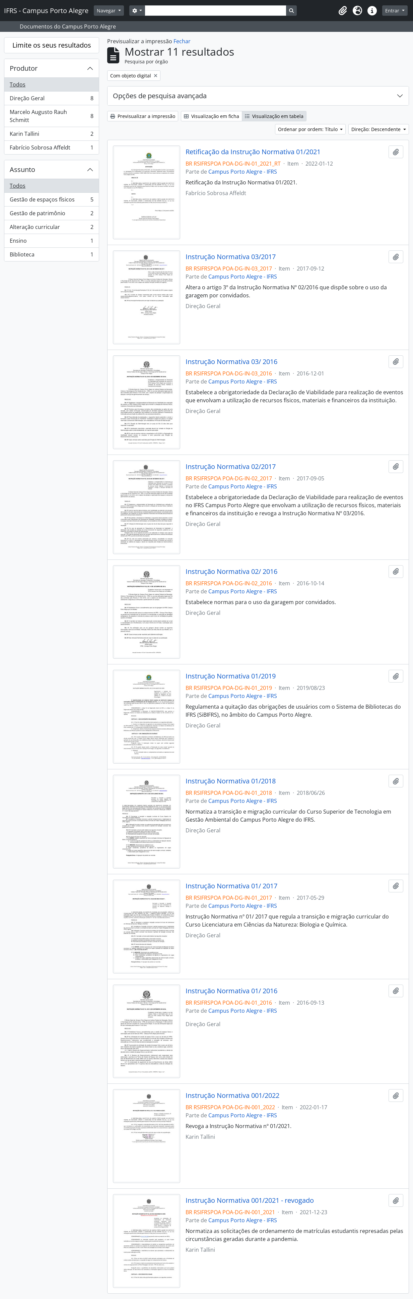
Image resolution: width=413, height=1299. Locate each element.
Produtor (24, 68)
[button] (342, 10)
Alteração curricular (51, 228)
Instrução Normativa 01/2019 (231, 676)
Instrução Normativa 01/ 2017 (231, 886)
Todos (17, 84)
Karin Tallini (51, 135)
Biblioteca (51, 255)
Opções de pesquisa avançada (160, 95)
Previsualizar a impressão (142, 116)
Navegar (107, 10)
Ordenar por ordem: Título (308, 129)
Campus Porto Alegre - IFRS (242, 171)
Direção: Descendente (376, 129)
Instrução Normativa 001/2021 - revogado (250, 1200)
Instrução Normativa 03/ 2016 (231, 362)
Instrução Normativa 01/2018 (231, 781)
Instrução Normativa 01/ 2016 (231, 991)
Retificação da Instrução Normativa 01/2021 (253, 152)
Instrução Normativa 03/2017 (231, 257)
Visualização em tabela (274, 116)
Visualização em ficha (211, 116)
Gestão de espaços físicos (51, 200)
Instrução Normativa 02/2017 (231, 467)
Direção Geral (51, 99)
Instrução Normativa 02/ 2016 (231, 572)
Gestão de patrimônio (51, 214)
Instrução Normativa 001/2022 (232, 1095)
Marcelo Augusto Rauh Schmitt (51, 116)
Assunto (22, 169)
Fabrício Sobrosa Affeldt (51, 148)
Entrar (393, 10)
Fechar (182, 41)
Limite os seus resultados (51, 45)
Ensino (51, 242)
